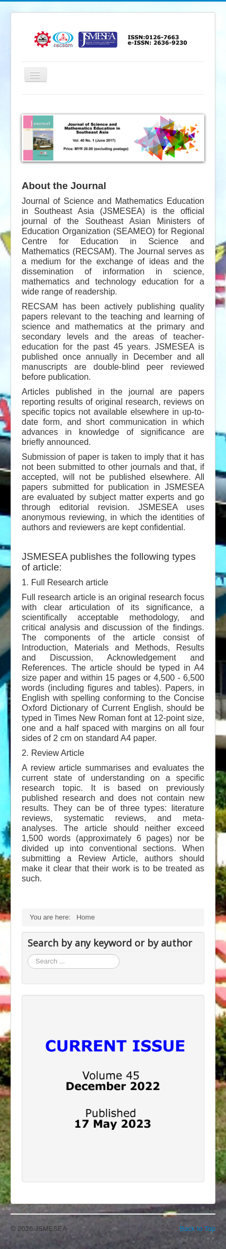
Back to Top (197, 1229)
